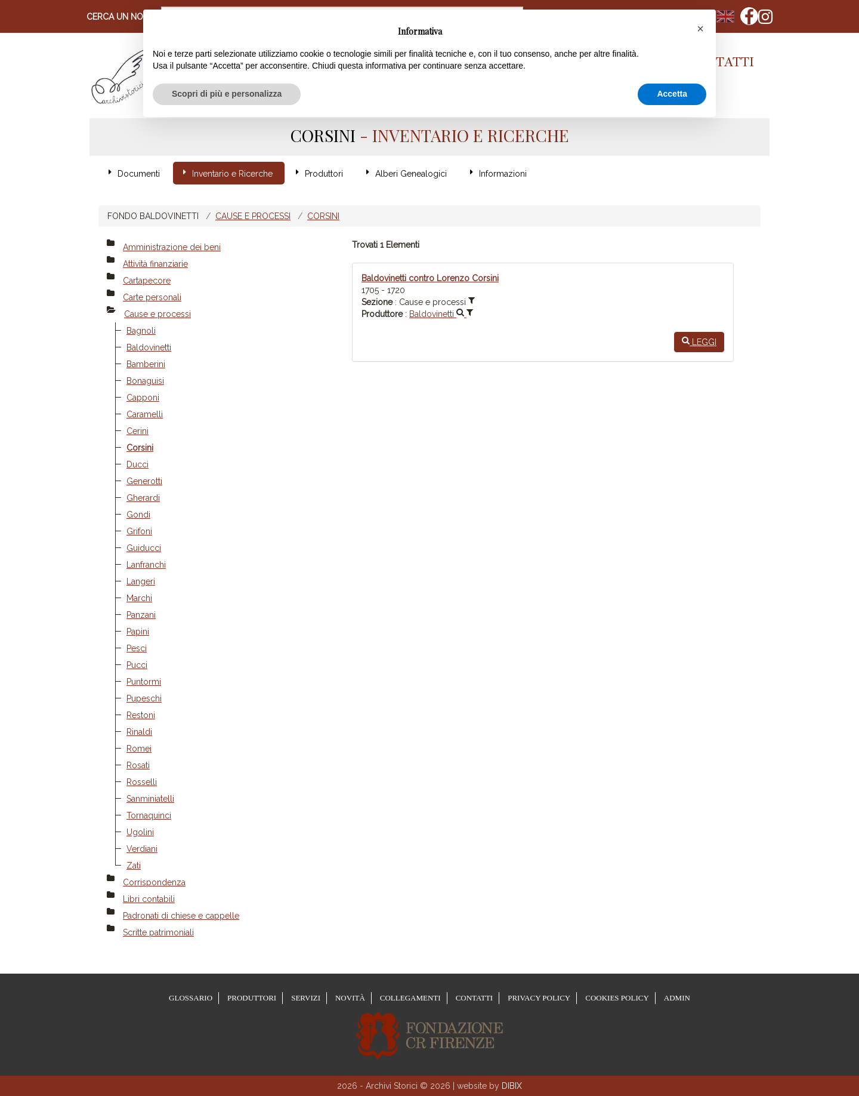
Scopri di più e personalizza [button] (227, 93)
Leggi (699, 341)
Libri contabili (149, 899)
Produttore (382, 314)
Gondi (138, 514)
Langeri (140, 581)
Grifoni (139, 531)
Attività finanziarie (155, 264)
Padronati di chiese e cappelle (181, 915)
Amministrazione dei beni (172, 247)
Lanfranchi (146, 564)
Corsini (323, 216)
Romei (139, 748)
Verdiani (141, 849)
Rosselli (141, 782)
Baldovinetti (148, 347)
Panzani (141, 615)
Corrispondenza (154, 882)
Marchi (139, 598)
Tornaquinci (148, 815)
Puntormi (143, 681)
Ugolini (140, 832)
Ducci (137, 464)
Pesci (136, 648)
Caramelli (144, 414)
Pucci (136, 665)
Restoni (140, 715)
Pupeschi (144, 698)
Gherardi (143, 498)
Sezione (377, 302)
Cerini (137, 431)
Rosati (138, 765)
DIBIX (512, 1086)
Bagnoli (141, 330)
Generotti (144, 481)
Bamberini (145, 364)
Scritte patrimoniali (158, 932)
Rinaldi (139, 732)
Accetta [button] (672, 93)
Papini (137, 631)
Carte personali (152, 297)
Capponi (142, 397)
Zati (133, 865)
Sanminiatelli (150, 798)
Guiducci (143, 548)
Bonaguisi (145, 381)
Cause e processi (253, 216)
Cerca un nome (120, 16)
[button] (700, 28)
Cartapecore (147, 280)
